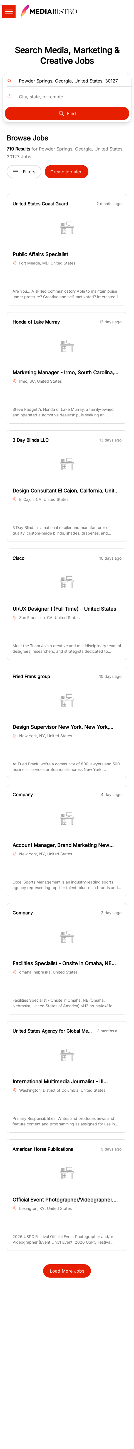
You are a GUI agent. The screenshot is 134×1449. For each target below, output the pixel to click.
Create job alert (66, 171)
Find (67, 113)
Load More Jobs (67, 1271)
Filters (24, 171)
